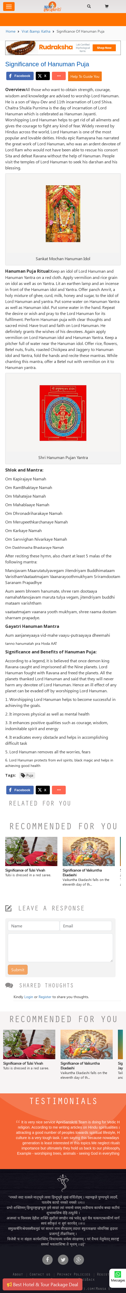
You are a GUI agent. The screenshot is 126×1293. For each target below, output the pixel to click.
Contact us (39, 1275)
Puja (29, 775)
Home (10, 31)
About (18, 1275)
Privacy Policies (73, 1275)
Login (28, 996)
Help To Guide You (84, 76)
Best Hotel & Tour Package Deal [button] (42, 1284)
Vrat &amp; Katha (36, 31)
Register (45, 996)
